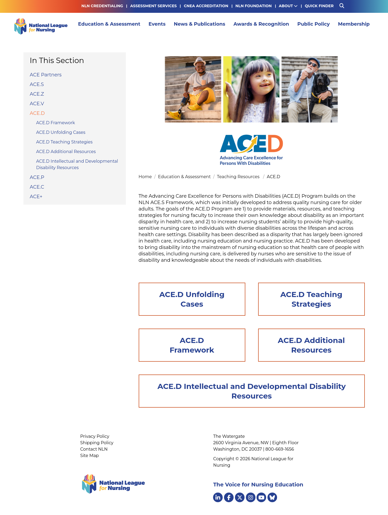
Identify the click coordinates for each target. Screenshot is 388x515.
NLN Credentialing (102, 5)
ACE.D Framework (55, 122)
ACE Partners (46, 75)
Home (146, 176)
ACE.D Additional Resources (66, 151)
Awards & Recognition (263, 26)
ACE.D (37, 113)
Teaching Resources (239, 176)
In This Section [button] (57, 60)
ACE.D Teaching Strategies (64, 142)
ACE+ (36, 197)
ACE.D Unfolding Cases (61, 132)
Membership (355, 26)
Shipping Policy (96, 442)
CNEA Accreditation (206, 5)
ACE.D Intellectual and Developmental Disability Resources (77, 164)
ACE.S (37, 84)
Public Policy (315, 26)
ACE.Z (37, 94)
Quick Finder (319, 5)
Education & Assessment (110, 26)
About (288, 5)
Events (158, 26)
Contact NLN (94, 449)
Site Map (89, 455)
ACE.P (37, 177)
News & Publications (201, 26)
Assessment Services (153, 5)
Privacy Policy (94, 436)
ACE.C (37, 187)
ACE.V (37, 104)
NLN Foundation (253, 5)
